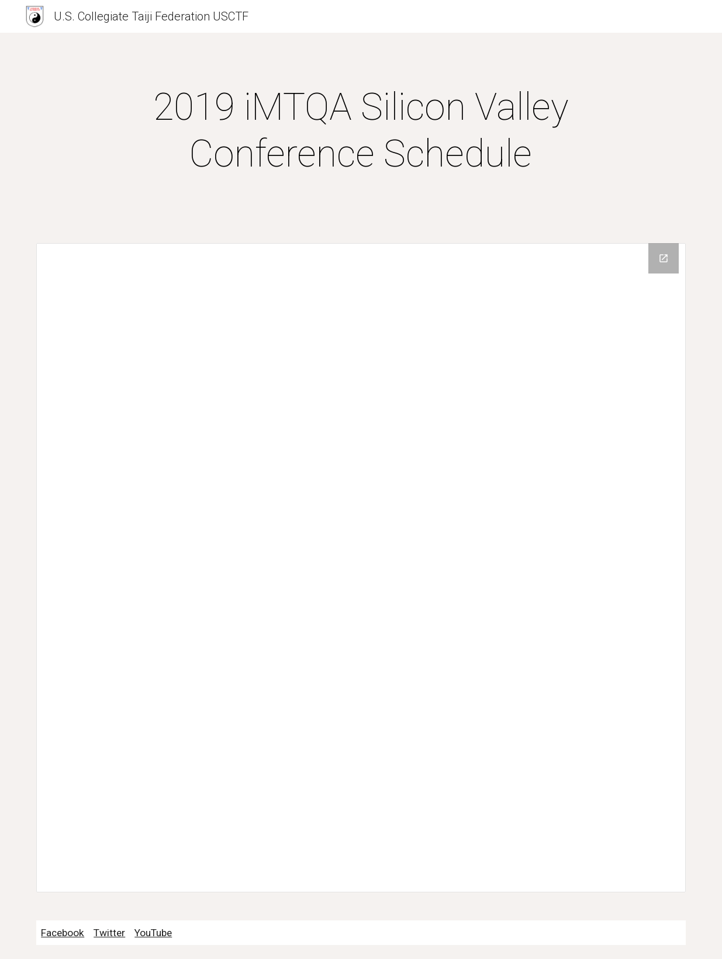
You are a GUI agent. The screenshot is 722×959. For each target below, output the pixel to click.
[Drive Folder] (361, 567)
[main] (361, 130)
